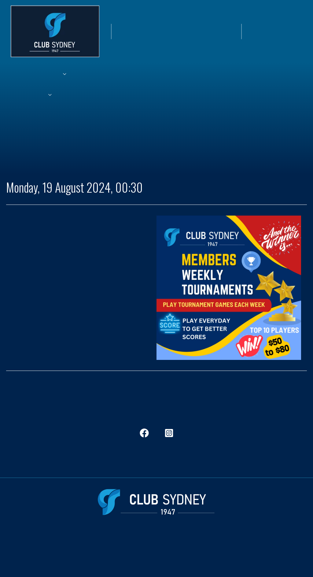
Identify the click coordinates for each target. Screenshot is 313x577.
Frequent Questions (218, 542)
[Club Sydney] (55, 31)
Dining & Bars (70, 542)
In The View (103, 542)
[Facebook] (144, 433)
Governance (259, 542)
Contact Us (290, 542)
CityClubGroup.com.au (156, 566)
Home (17, 542)
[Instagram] (169, 433)
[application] (60, 74)
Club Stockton (175, 542)
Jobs (148, 542)
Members (39, 542)
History (129, 542)
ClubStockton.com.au (156, 556)
